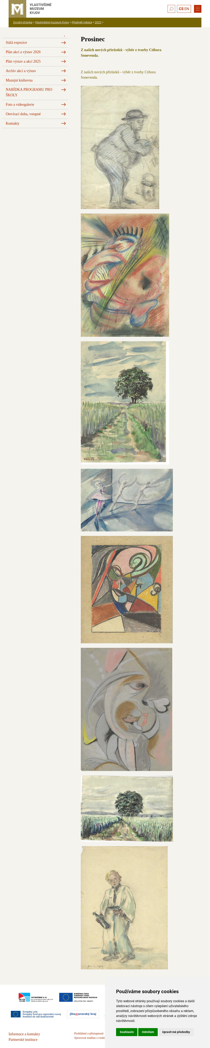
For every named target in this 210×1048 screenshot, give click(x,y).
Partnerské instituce (23, 1040)
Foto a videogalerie (20, 104)
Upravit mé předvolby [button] (176, 1032)
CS (181, 9)
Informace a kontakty (24, 1034)
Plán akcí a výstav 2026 (23, 52)
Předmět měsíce (82, 22)
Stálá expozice (16, 42)
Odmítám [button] (148, 1032)
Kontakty (12, 123)
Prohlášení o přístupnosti (88, 1033)
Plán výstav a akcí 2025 (23, 61)
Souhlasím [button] (127, 1032)
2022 (98, 22)
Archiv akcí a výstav (21, 71)
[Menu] (197, 9)
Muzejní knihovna (19, 80)
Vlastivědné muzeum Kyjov (52, 22)
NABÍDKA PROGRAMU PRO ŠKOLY (29, 92)
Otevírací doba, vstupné (23, 114)
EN (186, 9)
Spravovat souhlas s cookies (90, 1037)
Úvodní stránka (22, 22)
